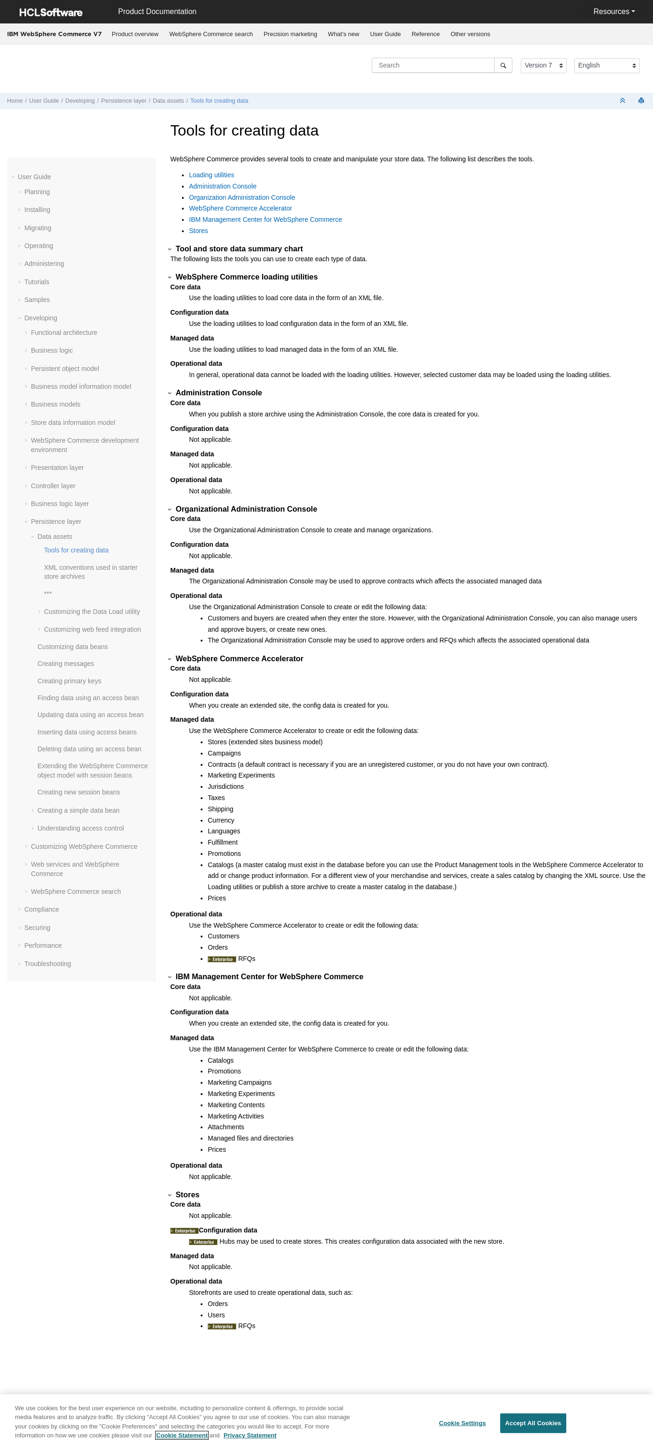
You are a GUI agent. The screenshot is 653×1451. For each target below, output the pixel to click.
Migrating (38, 228)
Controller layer (53, 486)
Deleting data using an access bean (90, 749)
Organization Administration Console (242, 197)
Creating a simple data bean (79, 810)
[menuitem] (135, 34)
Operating (38, 245)
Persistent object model (65, 368)
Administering (44, 263)
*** (48, 593)
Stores (198, 230)
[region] (326, 1422)
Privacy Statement (250, 1435)
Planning (37, 192)
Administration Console (222, 186)
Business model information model (81, 386)
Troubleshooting (47, 963)
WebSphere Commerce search (211, 34)
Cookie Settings (462, 1423)
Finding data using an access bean (88, 698)
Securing (37, 927)
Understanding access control (81, 828)
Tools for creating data (219, 101)
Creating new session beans (79, 792)
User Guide (385, 34)
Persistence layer (124, 101)
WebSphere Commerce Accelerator (240, 208)
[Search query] (442, 65)
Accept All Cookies (533, 1423)
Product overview (135, 34)
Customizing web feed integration (92, 629)
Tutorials (36, 282)
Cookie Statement (182, 1435)
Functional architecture (64, 332)
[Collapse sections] (623, 101)
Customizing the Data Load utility (92, 611)
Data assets (168, 101)
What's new (344, 34)
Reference (426, 34)
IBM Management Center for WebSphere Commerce (265, 219)
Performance (43, 945)
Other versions (470, 34)
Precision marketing (290, 34)
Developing (80, 101)
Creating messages (66, 663)
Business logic (52, 350)
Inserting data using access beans (87, 732)
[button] (14, 177)
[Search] (503, 65)
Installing (37, 209)
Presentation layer (57, 467)
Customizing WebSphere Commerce (84, 846)
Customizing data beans (73, 646)
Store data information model (73, 422)
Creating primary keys (69, 681)
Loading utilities (211, 175)
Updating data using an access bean (91, 714)
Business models (56, 404)
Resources (611, 11)
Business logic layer (60, 503)
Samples (37, 299)
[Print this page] (642, 101)
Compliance (41, 909)
